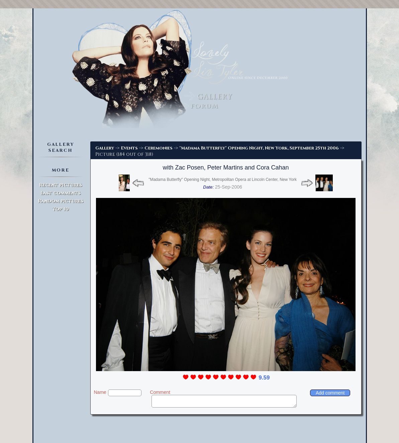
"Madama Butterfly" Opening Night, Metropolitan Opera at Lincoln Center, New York (222, 179)
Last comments (60, 193)
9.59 (264, 377)
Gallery (104, 148)
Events (129, 148)
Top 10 (61, 209)
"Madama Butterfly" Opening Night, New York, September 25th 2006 (259, 148)
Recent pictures (60, 185)
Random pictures (60, 201)
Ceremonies (158, 148)
